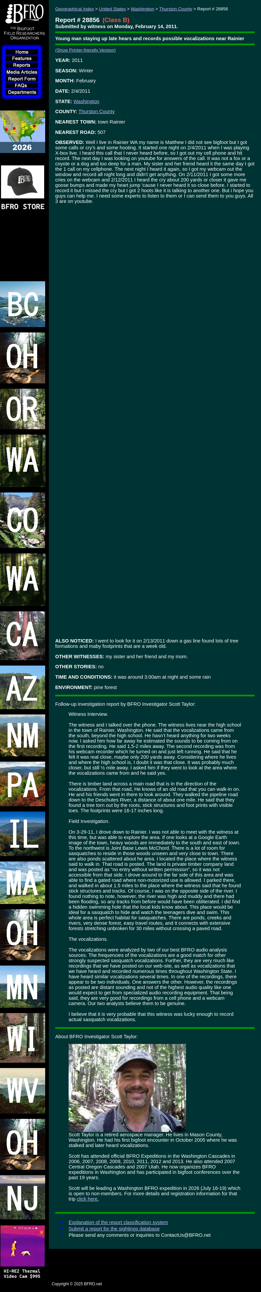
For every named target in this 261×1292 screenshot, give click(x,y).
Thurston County (175, 8)
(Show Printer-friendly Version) (85, 50)
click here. (88, 1199)
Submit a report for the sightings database (114, 1228)
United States (112, 8)
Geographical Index (74, 8)
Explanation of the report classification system (118, 1222)
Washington (142, 8)
